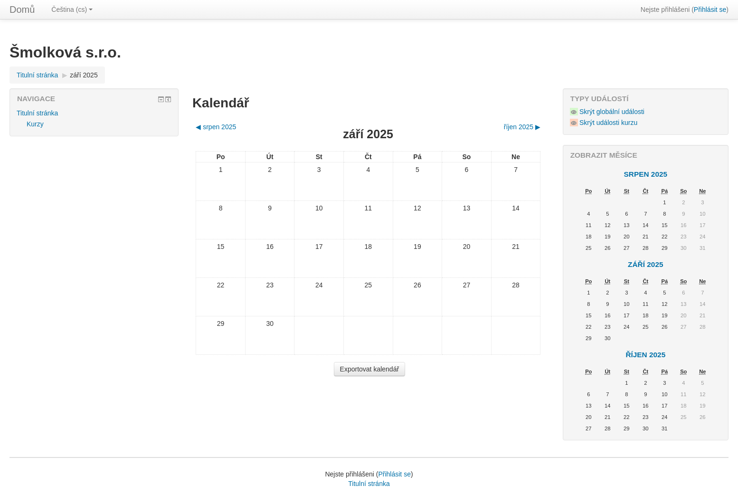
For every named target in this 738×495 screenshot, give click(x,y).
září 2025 (83, 75)
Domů (22, 9)
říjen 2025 (645, 355)
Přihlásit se (710, 9)
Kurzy (35, 124)
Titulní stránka (37, 75)
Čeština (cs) (72, 9)
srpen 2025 (646, 174)
